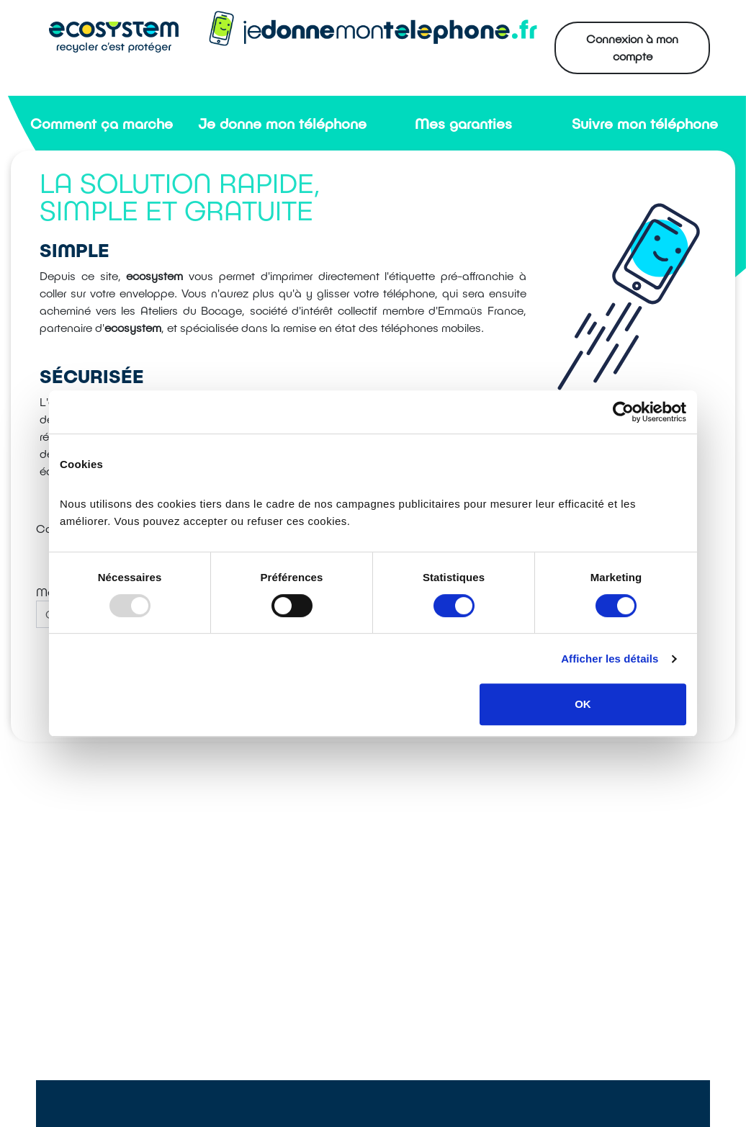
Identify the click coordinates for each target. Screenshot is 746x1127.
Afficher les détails (609, 658)
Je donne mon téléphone (282, 123)
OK (583, 704)
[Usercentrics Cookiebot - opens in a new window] (623, 412)
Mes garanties (463, 123)
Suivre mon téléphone (645, 123)
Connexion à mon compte (632, 47)
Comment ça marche (101, 123)
